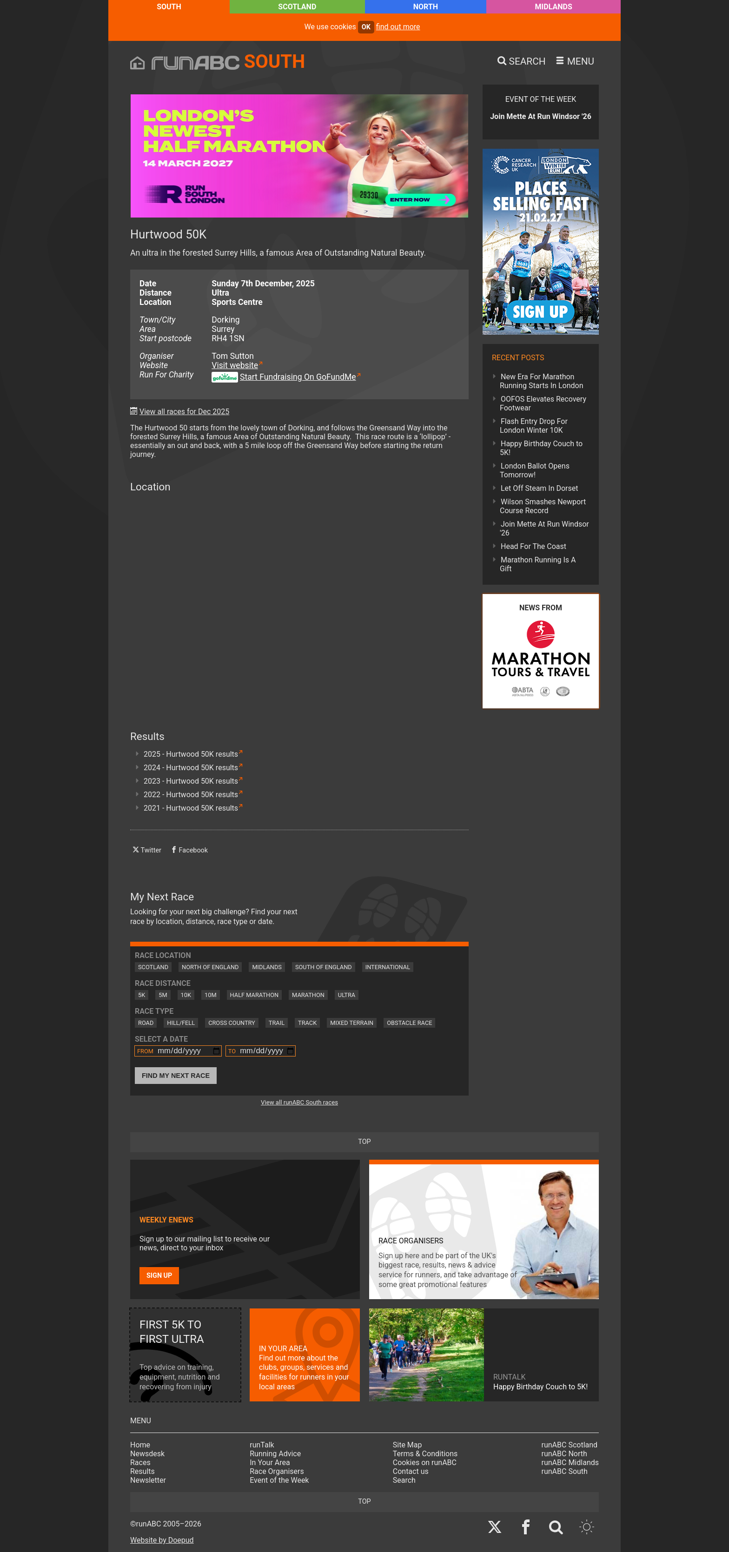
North (425, 6)
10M (211, 994)
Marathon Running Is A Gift (538, 564)
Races (140, 1462)
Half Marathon (254, 994)
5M (163, 994)
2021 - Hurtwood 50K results (191, 808)
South (169, 6)
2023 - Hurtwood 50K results (191, 781)
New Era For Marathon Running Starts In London (541, 381)
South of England (323, 967)
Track (307, 1022)
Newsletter (148, 1480)
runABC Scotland (570, 1444)
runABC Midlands (570, 1462)
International (387, 967)
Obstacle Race (409, 1022)
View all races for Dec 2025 (184, 411)
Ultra (346, 994)
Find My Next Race (176, 1075)
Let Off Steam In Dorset (539, 488)
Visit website (235, 365)
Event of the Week (279, 1480)
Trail (277, 1022)
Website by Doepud (162, 1540)
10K (186, 994)
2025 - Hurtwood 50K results (191, 754)
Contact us (411, 1471)
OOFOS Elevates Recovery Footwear (543, 403)
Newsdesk (147, 1453)
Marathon (308, 994)
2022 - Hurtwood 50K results (191, 794)
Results (142, 1471)
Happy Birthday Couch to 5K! (541, 448)
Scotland (297, 6)
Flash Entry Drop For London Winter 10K (534, 426)
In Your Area (270, 1462)
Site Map (407, 1444)
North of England (210, 967)
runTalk (262, 1444)
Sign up (159, 1276)
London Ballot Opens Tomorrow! (535, 470)
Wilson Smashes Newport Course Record (543, 506)
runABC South (565, 1471)
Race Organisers (277, 1471)
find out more (398, 26)
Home (140, 1444)
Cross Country (231, 1022)
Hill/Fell (181, 1022)
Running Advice (275, 1453)
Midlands (553, 6)
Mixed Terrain (351, 1022)
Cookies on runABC (425, 1462)
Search (404, 1480)
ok (366, 27)
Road (145, 1022)
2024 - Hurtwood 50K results (191, 767)
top (364, 1142)
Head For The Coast (533, 546)
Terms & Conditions (425, 1453)
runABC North (564, 1453)
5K (141, 994)
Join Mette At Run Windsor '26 (544, 528)
